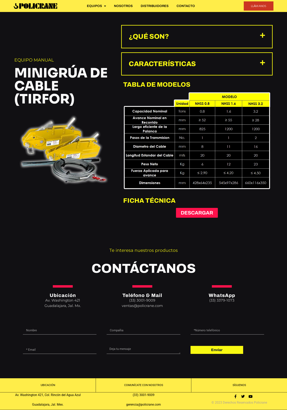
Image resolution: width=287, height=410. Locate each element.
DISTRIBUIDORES (155, 6)
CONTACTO (186, 6)
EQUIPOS (96, 6)
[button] (197, 37)
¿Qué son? (149, 36)
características (162, 64)
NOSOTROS (123, 6)
